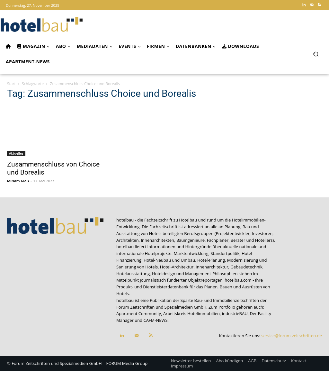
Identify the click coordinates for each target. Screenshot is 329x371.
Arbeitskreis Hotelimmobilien (191, 313)
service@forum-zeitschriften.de (291, 336)
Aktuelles (16, 153)
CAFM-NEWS (155, 320)
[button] (315, 53)
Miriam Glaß (18, 180)
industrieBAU (235, 313)
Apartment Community (138, 313)
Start (11, 83)
